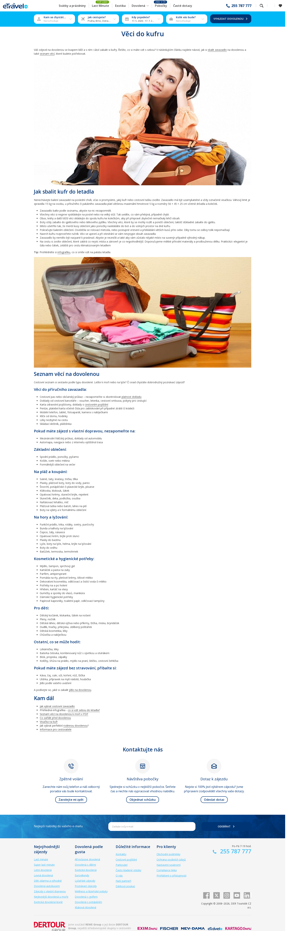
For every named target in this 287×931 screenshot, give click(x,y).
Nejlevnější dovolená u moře (51, 896)
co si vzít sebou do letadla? (84, 710)
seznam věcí (47, 53)
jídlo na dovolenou (80, 690)
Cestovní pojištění (126, 859)
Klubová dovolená (85, 907)
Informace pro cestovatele (55, 729)
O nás (119, 875)
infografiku (63, 252)
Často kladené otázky (128, 870)
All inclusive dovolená (87, 859)
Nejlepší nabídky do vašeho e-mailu (58, 826)
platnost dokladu (131, 397)
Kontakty (121, 854)
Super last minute (44, 864)
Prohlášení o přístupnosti (171, 875)
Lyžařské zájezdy (85, 880)
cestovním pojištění (96, 404)
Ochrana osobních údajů (171, 859)
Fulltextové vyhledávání (261, 6)
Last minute (41, 859)
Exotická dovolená (86, 870)
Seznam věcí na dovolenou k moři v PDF (64, 714)
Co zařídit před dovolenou (55, 718)
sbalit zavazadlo (217, 50)
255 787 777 (241, 6)
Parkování (121, 865)
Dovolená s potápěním (88, 902)
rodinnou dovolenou (75, 725)
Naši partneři (123, 881)
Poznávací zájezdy (86, 886)
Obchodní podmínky (168, 854)
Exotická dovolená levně (48, 902)
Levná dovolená (43, 875)
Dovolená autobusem (47, 886)
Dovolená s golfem (86, 896)
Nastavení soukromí (169, 865)
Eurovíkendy (82, 875)
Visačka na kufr (49, 721)
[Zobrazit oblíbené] (280, 6)
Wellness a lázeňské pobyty (91, 891)
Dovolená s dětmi (85, 864)
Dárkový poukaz (125, 886)
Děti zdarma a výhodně (48, 880)
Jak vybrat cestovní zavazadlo (57, 706)
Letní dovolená (43, 870)
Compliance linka (167, 870)
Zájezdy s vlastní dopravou (50, 891)
